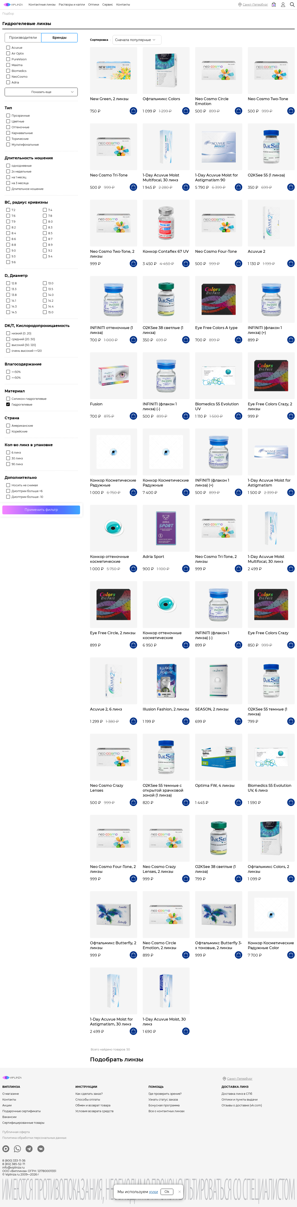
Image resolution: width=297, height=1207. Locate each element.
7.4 (50, 210)
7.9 (13, 221)
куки (153, 1192)
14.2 (50, 300)
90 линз (17, 464)
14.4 (51, 306)
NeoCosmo (20, 76)
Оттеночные (20, 127)
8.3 (50, 227)
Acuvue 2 (256, 251)
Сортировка (99, 40)
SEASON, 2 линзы (212, 709)
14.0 (51, 295)
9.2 (50, 250)
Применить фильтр (41, 510)
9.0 (14, 250)
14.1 (14, 300)
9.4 (50, 256)
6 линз (16, 452)
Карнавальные (22, 133)
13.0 (50, 283)
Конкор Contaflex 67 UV (166, 251)
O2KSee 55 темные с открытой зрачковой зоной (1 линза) (163, 790)
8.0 (50, 221)
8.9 (50, 245)
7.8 (50, 216)
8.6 (14, 239)
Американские (22, 425)
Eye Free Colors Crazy (268, 633)
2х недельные (21, 171)
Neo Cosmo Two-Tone (268, 99)
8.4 (14, 233)
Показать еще (41, 92)
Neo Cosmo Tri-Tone (109, 175)
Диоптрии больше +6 (27, 491)
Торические (20, 139)
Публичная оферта (16, 1132)
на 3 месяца (20, 183)
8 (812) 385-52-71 (13, 1164)
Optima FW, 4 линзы (215, 785)
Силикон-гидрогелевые (29, 398)
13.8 (14, 295)
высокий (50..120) (24, 345)
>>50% (16, 377)
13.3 (14, 289)
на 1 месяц (19, 177)
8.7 (50, 239)
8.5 (50, 233)
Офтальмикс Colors (161, 99)
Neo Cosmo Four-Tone (216, 251)
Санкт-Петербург (255, 4)
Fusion (96, 404)
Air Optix (18, 53)
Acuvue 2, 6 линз (106, 709)
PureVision (19, 59)
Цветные (18, 121)
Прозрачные (21, 115)
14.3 (14, 306)
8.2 (14, 227)
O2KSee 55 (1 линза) (266, 175)
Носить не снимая (25, 485)
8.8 (14, 245)
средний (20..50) (23, 339)
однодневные (22, 165)
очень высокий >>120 (27, 350)
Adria (15, 82)
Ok (167, 1192)
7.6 (13, 216)
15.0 (50, 312)
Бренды (59, 37)
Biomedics (19, 71)
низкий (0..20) (21, 333)
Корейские (19, 431)
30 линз (17, 458)
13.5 (50, 289)
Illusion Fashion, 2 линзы (166, 709)
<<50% (16, 372)
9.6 (14, 262)
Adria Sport (153, 556)
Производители (23, 37)
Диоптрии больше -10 (27, 497)
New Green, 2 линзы (109, 99)
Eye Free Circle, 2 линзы (113, 633)
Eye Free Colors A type (216, 328)
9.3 (14, 256)
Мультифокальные (25, 144)
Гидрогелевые (22, 404)
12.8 (14, 283)
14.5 (14, 312)
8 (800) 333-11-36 (13, 1160)
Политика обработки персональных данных (34, 1138)
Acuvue (17, 47)
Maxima (17, 65)
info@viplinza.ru (13, 1167)
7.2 (13, 210)
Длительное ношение (27, 189)
